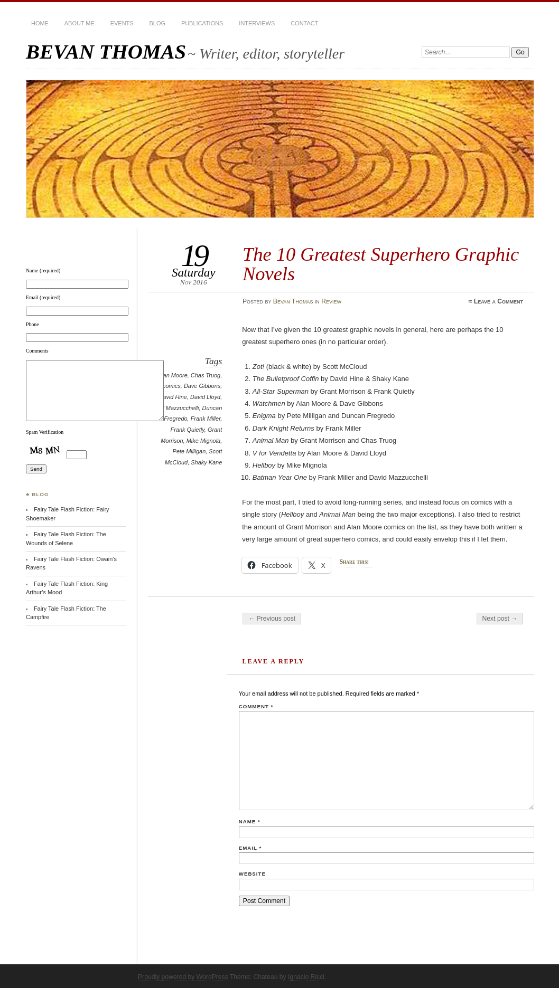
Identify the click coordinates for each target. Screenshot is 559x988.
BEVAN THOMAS (106, 51)
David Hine (173, 397)
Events (122, 23)
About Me (79, 23)
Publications (202, 23)
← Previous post (271, 618)
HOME (40, 23)
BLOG (157, 23)
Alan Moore (173, 375)
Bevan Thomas (293, 301)
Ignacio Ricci (306, 977)
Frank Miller (206, 418)
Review (331, 301)
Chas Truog (205, 375)
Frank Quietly (187, 429)
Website (252, 874)
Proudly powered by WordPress (183, 977)
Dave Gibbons (202, 386)
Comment (256, 706)
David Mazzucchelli (174, 408)
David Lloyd (205, 397)
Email (250, 848)
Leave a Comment (498, 301)
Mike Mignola (203, 441)
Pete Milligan (189, 451)
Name (249, 821)
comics (172, 386)
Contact (304, 23)
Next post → (500, 618)
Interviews (257, 23)
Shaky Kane (206, 462)
